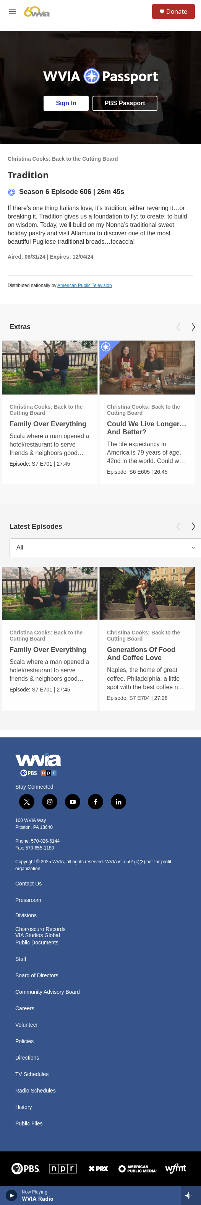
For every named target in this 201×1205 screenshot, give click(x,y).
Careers (24, 1008)
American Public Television (84, 285)
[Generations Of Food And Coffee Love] (147, 594)
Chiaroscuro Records (40, 929)
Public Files (29, 1124)
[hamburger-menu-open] (12, 11)
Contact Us (28, 884)
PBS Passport (125, 103)
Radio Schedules (35, 1091)
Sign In (66, 103)
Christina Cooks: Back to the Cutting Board (63, 159)
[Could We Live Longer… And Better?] (147, 368)
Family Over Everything (48, 424)
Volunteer (26, 1025)
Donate (176, 11)
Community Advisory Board (47, 992)
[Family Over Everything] (49, 368)
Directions (27, 1058)
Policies (24, 1041)
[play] (11, 1195)
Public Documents (36, 943)
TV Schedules (32, 1074)
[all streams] (191, 1195)
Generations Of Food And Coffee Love (141, 654)
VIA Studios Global (37, 935)
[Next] (193, 327)
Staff (20, 959)
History (23, 1107)
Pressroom (28, 900)
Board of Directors (36, 975)
